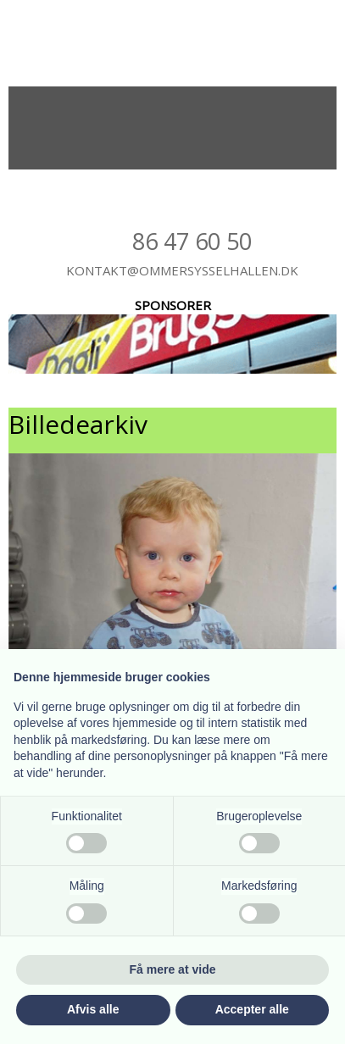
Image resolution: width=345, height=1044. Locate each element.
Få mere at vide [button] (173, 969)
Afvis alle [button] (93, 1009)
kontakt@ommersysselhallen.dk (182, 270)
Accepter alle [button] (252, 1009)
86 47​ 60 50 (192, 241)
